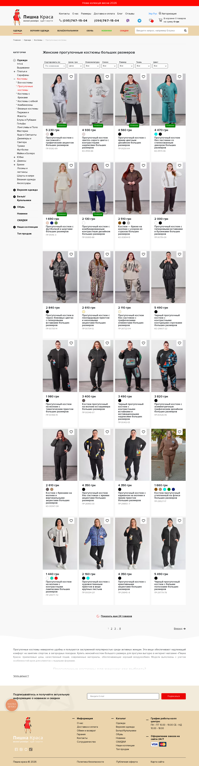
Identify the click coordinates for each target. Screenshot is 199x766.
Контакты (64, 13)
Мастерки (22, 131)
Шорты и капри (25, 175)
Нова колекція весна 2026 (99, 3)
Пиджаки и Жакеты (23, 114)
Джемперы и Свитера (24, 140)
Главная (17, 40)
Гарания (81, 734)
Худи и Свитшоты (27, 134)
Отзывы (129, 13)
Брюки (20, 164)
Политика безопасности (90, 761)
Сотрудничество (86, 741)
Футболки (22, 149)
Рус (155, 13)
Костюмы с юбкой (28, 101)
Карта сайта (157, 761)
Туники (21, 145)
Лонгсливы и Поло (27, 127)
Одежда (17, 31)
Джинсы (21, 160)
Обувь (90, 31)
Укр (151, 13)
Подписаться (174, 696)
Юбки (20, 157)
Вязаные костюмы (28, 108)
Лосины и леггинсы (22, 170)
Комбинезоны (25, 105)
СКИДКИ (124, 31)
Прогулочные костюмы (25, 88)
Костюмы (38, 40)
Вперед (178, 628)
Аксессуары (24, 183)
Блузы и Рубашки (26, 119)
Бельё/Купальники (67, 31)
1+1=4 (20, 64)
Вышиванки (23, 67)
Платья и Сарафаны (23, 73)
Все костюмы (25, 82)
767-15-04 (73, 21)
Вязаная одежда (26, 179)
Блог (120, 13)
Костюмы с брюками (24, 95)
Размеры (86, 13)
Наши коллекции (27, 227)
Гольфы (21, 123)
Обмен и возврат (86, 730)
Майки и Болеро (26, 153)
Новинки (107, 31)
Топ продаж (24, 233)
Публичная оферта (127, 761)
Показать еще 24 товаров (116, 616)
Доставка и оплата (104, 13)
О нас (75, 13)
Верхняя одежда (39, 31)
